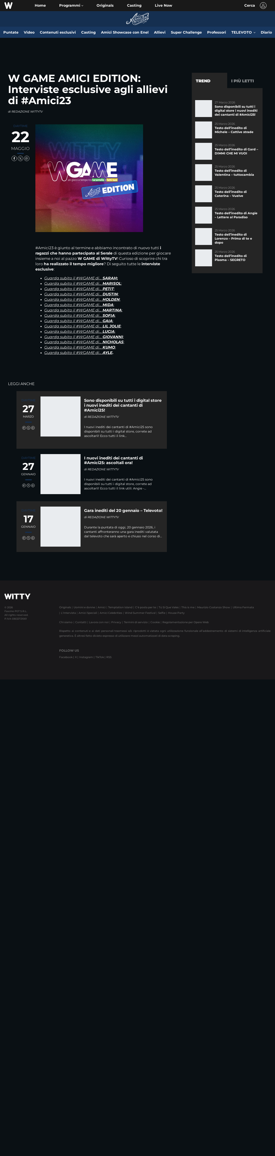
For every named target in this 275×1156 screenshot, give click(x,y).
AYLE (107, 352)
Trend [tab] (203, 81)
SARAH (110, 278)
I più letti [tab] (242, 81)
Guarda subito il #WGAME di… (73, 278)
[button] (71, 5)
